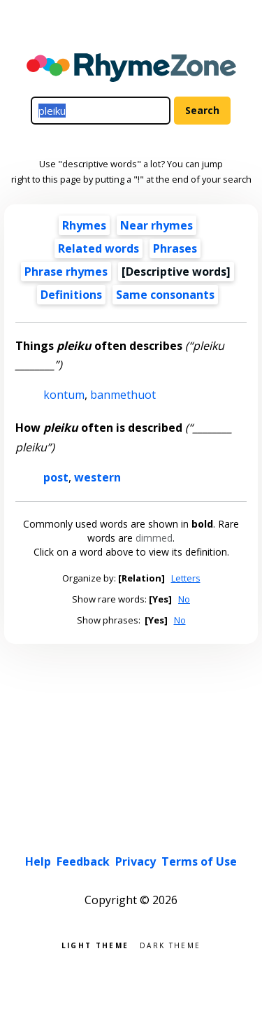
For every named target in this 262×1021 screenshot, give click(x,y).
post (55, 477)
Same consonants (165, 294)
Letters (186, 578)
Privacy (135, 861)
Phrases (175, 248)
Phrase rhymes (66, 271)
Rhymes (84, 225)
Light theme (95, 944)
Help (38, 861)
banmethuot (123, 394)
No (184, 599)
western (97, 477)
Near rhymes (156, 225)
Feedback (83, 861)
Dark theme (170, 944)
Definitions (71, 294)
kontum (64, 394)
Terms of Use (199, 861)
